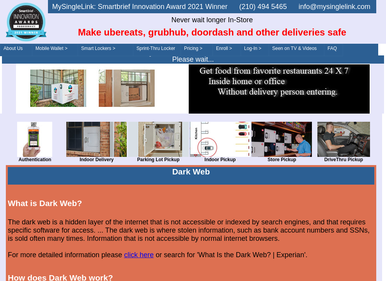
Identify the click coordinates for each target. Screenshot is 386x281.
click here (139, 255)
